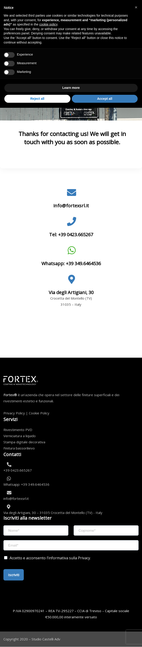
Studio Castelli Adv (46, 639)
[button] (136, 7)
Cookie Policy (39, 413)
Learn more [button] (71, 88)
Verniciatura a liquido (19, 436)
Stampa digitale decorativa (24, 442)
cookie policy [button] (48, 24)
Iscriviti (13, 575)
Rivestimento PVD (17, 429)
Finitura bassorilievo (19, 448)
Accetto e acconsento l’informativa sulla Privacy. (50, 557)
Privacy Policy (14, 413)
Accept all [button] (104, 98)
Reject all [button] (37, 98)
